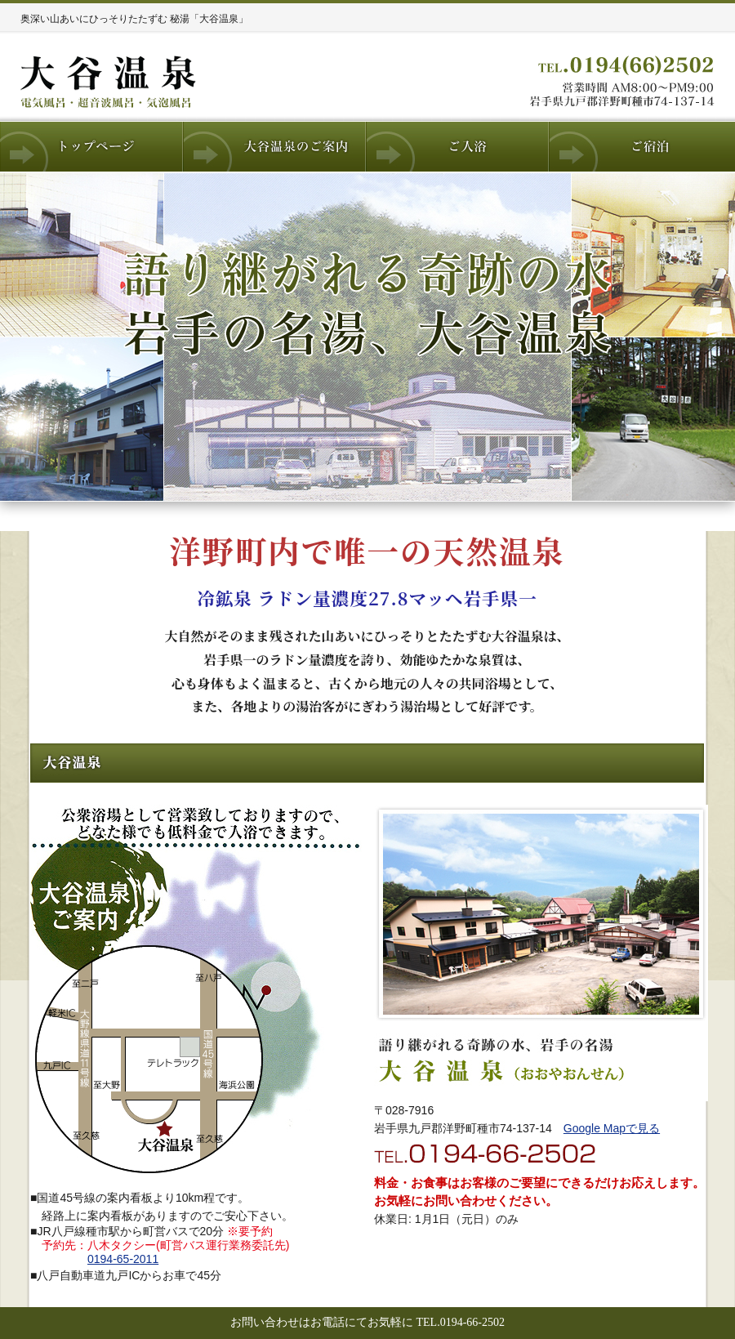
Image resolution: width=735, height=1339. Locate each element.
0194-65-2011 (122, 1258)
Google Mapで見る (612, 1128)
